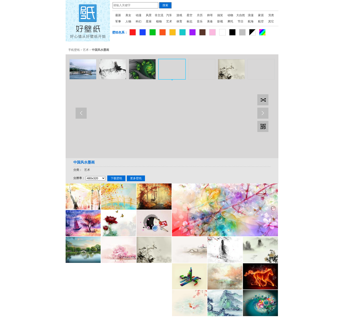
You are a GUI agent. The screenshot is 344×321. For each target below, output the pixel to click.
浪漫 (251, 15)
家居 (261, 15)
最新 (118, 15)
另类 (271, 15)
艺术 (169, 21)
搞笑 (220, 15)
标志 (189, 21)
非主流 (159, 15)
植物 (159, 21)
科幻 (138, 21)
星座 (149, 21)
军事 (118, 21)
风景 (149, 15)
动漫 (138, 15)
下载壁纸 (116, 178)
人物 (128, 21)
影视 (220, 21)
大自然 (240, 15)
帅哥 (210, 15)
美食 (210, 21)
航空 (261, 21)
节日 (240, 21)
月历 (200, 15)
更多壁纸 (136, 178)
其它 (271, 21)
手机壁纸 (74, 49)
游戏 (179, 15)
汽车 (169, 15)
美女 (128, 15)
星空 (189, 15)
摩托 (230, 21)
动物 (230, 15)
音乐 (200, 21)
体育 (179, 21)
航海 (251, 21)
